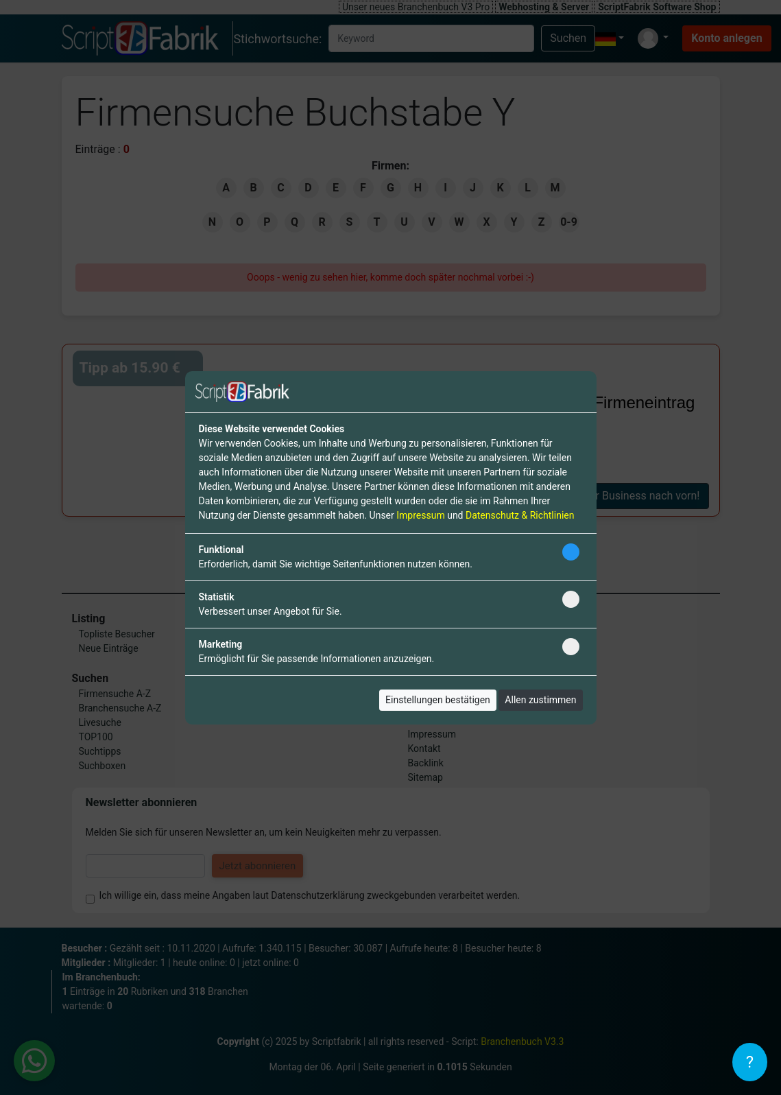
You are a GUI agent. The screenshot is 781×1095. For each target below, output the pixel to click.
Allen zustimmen (540, 699)
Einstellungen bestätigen (437, 699)
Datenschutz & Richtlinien (520, 515)
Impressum (420, 515)
